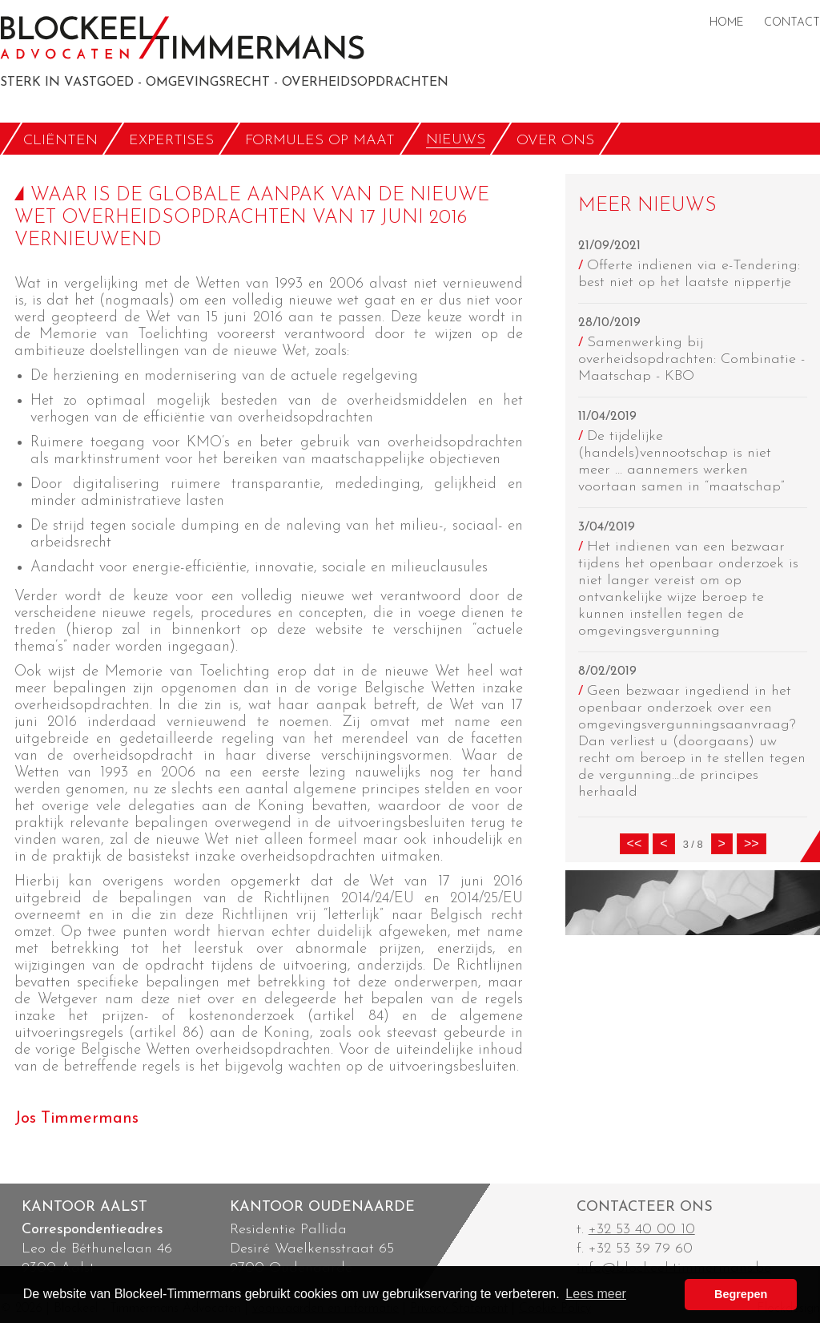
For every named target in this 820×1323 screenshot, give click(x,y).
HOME (726, 23)
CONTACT (792, 23)
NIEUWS (455, 139)
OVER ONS (555, 139)
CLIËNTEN (60, 139)
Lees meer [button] (595, 1294)
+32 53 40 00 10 (642, 1229)
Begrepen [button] (740, 1294)
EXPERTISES (171, 139)
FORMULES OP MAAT (320, 139)
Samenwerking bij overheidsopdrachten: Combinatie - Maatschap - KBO (691, 359)
